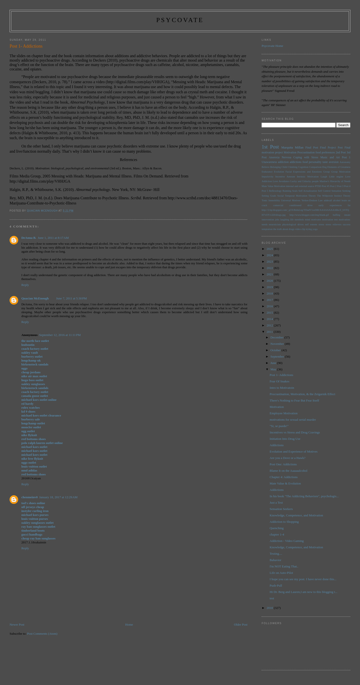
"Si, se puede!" (279, 426)
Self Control (324, 190)
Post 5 (265, 190)
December (277, 337)
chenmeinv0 (29, 497)
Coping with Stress (305, 157)
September (277, 356)
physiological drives (293, 224)
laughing (284, 219)
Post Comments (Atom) (42, 633)
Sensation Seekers (281, 509)
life (291, 219)
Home (129, 624)
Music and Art (330, 157)
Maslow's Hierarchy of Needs (335, 181)
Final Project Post (331, 147)
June (273, 363)
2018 (270, 293)
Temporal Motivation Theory (300, 195)
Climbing (292, 167)
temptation (267, 229)
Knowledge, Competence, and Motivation (296, 515)
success (346, 224)
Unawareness (269, 162)
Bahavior (275, 560)
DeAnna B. (28, 238)
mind (307, 219)
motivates (316, 219)
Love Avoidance (281, 181)
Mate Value (267, 186)
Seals (295, 190)
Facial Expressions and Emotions (303, 171)
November (277, 344)
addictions (295, 162)
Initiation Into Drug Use (285, 439)
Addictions (277, 445)
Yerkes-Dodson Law (312, 200)
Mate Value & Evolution (285, 483)
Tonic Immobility (271, 200)
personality (315, 162)
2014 (270, 319)
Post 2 (333, 186)
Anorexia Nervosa (280, 157)
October (275, 350)
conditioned (295, 205)
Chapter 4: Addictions (284, 477)
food (305, 162)
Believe (265, 167)
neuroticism (275, 224)
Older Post (240, 624)
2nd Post (341, 152)
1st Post (270, 146)
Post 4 (347, 186)
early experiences (330, 205)
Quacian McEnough (35, 298)
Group (326, 171)
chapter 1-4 (277, 534)
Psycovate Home (272, 46)
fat (349, 205)
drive (309, 205)
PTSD (318, 186)
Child (284, 167)
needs (264, 224)
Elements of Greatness (338, 167)
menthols (299, 219)
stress (321, 224)
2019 (270, 287)
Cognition (303, 167)
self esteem (311, 224)
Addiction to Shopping (284, 522)
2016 (270, 306)
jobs (277, 219)
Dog (324, 167)
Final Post (311, 147)
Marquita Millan (292, 147)
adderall (328, 200)
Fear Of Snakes (279, 381)
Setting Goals (269, 195)
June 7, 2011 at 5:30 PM (71, 298)
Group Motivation (341, 171)
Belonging (275, 167)
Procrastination (306, 152)
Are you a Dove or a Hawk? (288, 458)
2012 (270, 325)
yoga (315, 229)
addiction (283, 162)
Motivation (290, 152)
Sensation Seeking (341, 190)
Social (280, 195)
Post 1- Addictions (281, 375)
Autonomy (345, 162)
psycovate (180, 20)
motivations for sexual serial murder (293, 419)
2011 (270, 332)
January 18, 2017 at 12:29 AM (58, 497)
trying (309, 229)
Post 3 (340, 186)
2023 (270, 261)
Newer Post (17, 624)
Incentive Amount (285, 176)
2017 (270, 300)
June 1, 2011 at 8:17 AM (53, 238)
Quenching (277, 528)
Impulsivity (267, 176)
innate (347, 215)
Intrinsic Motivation (308, 176)
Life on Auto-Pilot (281, 573)
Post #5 (326, 186)
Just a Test (276, 502)
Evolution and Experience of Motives (294, 451)
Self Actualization (307, 190)
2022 (270, 268)
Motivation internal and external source (294, 186)
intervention (268, 219)
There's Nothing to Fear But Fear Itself (294, 400)
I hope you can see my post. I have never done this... (303, 579)
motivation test (330, 219)
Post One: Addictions (283, 464)
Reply (25, 285)
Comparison (315, 167)
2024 (270, 255)
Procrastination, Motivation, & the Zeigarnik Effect (302, 394)
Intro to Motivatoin (282, 388)
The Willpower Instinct (329, 195)
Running (286, 190)
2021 (270, 274)
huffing (336, 215)
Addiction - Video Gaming (287, 541)
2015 (270, 312)
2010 (270, 608)
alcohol (337, 200)
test (272, 598)
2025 (270, 249)
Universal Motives (290, 200)
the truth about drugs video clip (289, 229)
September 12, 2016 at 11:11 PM (59, 335)
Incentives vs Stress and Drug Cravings (295, 432)
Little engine (336, 176)
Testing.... (276, 553)
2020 (270, 280)
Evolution (279, 171)
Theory (346, 195)
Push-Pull (276, 585)
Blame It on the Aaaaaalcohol (288, 470)
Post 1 (346, 157)
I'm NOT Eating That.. (284, 566)
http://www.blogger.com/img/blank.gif (309, 215)
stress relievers (333, 224)
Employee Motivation (284, 413)
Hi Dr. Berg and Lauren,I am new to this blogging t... (303, 592)
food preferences (325, 152)
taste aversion (330, 162)
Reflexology (275, 190)
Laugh (323, 176)
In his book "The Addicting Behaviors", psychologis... (304, 496)
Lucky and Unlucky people (304, 181)
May (273, 369)
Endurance (267, 171)
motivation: (344, 219)
